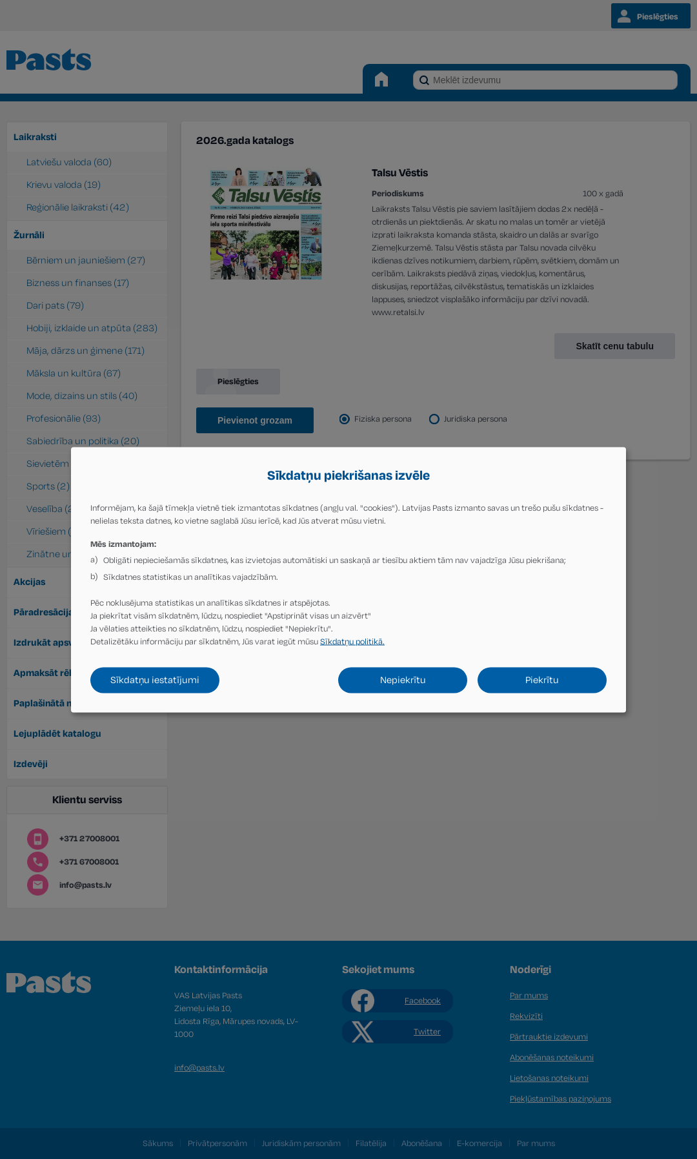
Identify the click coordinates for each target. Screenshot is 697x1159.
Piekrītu (542, 679)
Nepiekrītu (403, 679)
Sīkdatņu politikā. (352, 641)
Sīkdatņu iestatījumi (154, 679)
